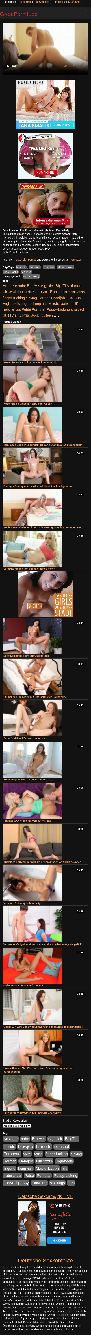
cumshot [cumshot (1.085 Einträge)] (41, 291)
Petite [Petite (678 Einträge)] (26, 309)
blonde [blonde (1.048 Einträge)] (75, 286)
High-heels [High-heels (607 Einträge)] (11, 304)
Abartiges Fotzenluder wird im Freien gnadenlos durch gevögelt (42, 862)
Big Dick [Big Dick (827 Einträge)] (48, 286)
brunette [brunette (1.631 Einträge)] (26, 291)
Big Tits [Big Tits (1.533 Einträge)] (62, 285)
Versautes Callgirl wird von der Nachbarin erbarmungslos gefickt (42, 944)
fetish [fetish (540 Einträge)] (80, 292)
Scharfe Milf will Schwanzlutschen (24, 738)
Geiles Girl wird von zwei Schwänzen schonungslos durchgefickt (43, 1026)
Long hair (49, 267)
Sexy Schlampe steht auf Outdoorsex (26, 655)
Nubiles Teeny (31, 276)
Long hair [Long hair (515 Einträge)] (40, 304)
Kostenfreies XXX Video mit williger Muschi (29, 362)
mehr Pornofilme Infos (15, 252)
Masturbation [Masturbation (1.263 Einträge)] (60, 303)
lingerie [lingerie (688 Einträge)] (26, 304)
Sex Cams (74, 1)
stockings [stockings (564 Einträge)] (37, 315)
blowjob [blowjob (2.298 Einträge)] (10, 291)
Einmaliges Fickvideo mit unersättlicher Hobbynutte (35, 697)
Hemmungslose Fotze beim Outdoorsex (27, 779)
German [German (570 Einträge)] (44, 298)
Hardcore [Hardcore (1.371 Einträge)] (74, 298)
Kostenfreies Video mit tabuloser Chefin (27, 403)
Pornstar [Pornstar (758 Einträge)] (39, 309)
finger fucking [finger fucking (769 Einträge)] (14, 298)
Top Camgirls (41, 1)
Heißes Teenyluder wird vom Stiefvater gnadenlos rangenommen (42, 527)
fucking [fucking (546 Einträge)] (31, 298)
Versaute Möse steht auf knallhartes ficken (29, 568)
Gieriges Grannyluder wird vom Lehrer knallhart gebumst (38, 486)
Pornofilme (24, 1)
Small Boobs (10, 271)
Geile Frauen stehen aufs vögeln (23, 985)
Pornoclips (59, 1)
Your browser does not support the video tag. (45, 49)
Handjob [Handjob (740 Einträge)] (58, 298)
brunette (21, 267)
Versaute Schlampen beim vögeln (23, 903)
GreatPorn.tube (19, 14)
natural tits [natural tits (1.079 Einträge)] (12, 309)
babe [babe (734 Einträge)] (22, 286)
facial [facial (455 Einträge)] (72, 292)
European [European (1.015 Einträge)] (58, 292)
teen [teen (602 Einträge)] (49, 315)
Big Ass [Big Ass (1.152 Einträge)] (33, 285)
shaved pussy (66, 267)
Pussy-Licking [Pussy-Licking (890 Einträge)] (58, 309)
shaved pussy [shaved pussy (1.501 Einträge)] (16, 1182)
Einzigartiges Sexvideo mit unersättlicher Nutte (32, 1113)
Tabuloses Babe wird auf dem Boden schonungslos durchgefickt (42, 444)
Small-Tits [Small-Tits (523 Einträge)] (22, 315)
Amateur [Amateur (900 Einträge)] (10, 286)
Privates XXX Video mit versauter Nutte (27, 820)
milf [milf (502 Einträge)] (75, 304)
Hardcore (34, 267)
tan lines (26, 271)
